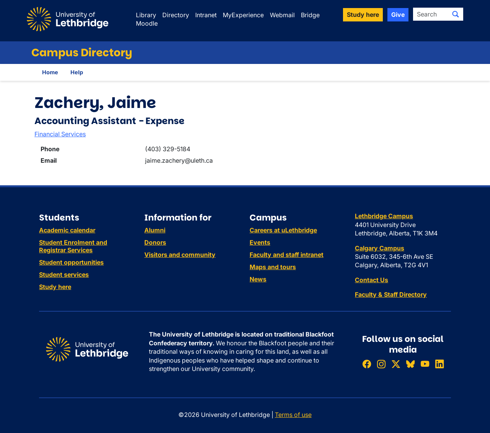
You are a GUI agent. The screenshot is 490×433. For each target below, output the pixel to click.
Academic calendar (67, 230)
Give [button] (398, 14)
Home (50, 72)
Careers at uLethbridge (283, 230)
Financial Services (60, 134)
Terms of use (293, 414)
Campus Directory (81, 52)
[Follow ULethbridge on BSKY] (410, 364)
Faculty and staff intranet (286, 254)
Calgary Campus (379, 248)
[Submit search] (455, 14)
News (258, 279)
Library (146, 15)
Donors (155, 242)
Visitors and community (180, 254)
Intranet (206, 15)
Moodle (147, 23)
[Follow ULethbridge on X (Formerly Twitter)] (396, 364)
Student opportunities (71, 262)
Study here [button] (363, 14)
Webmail (282, 15)
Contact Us (371, 280)
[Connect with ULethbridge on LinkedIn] (439, 364)
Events (260, 242)
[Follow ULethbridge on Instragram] (381, 364)
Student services (64, 274)
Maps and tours (273, 267)
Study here (55, 287)
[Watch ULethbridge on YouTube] (425, 364)
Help (76, 72)
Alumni (154, 230)
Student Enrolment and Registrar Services (73, 246)
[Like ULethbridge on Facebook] (367, 364)
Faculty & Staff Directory (391, 294)
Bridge (310, 15)
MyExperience (243, 15)
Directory (175, 15)
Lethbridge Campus (384, 216)
